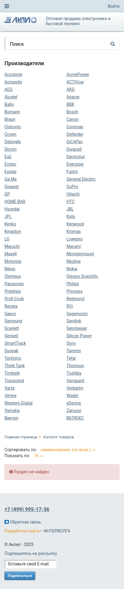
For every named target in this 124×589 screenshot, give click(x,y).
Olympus (12, 276)
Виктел (11, 418)
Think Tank (14, 365)
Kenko (10, 224)
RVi (70, 306)
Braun (9, 119)
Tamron (74, 350)
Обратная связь (22, 522)
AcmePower (78, 74)
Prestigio (12, 291)
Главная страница (20, 437)
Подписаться (20, 575)
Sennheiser (77, 328)
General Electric (81, 179)
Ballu (9, 104)
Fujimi (72, 171)
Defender (75, 134)
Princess (75, 291)
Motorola (12, 261)
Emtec (10, 164)
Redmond (76, 298)
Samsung (13, 320)
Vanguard (76, 380)
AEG (8, 89)
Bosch (72, 111)
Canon (73, 119)
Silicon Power (79, 335)
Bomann (12, 111)
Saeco (10, 313)
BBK (70, 104)
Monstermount (80, 253)
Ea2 (7, 156)
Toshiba (74, 373)
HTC (71, 201)
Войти (114, 6)
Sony (71, 343)
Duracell (74, 149)
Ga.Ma (10, 179)
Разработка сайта (21, 531)
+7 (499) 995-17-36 (26, 509)
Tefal (71, 358)
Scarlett (11, 328)
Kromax (74, 231)
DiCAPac (75, 141)
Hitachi (73, 194)
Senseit (11, 335)
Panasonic (14, 283)
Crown (10, 134)
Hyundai (12, 209)
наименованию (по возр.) (68, 449)
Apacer (73, 96)
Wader (73, 395)
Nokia (72, 268)
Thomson (75, 365)
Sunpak (11, 350)
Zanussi (74, 410)
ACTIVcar (75, 82)
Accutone (13, 74)
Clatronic (12, 126)
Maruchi (12, 246)
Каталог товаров (58, 437)
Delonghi (12, 141)
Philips (73, 283)
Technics (12, 358)
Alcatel (10, 96)
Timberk (12, 373)
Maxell (10, 253)
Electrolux (76, 156)
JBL (70, 209)
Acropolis (13, 82)
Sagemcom (77, 313)
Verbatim (75, 388)
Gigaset (11, 186)
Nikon (9, 268)
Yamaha (12, 410)
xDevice (74, 403)
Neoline (74, 261)
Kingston (12, 231)
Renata (11, 306)
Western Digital (18, 403)
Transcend (14, 380)
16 (38, 455)
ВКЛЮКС (75, 418)
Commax (75, 126)
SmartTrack (15, 343)
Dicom (10, 149)
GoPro (72, 186)
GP (7, 194)
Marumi (74, 246)
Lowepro (75, 238)
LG (7, 238)
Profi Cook (14, 298)
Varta (9, 388)
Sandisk (74, 320)
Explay (10, 171)
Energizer (75, 164)
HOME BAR (14, 201)
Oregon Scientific (82, 276)
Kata (71, 216)
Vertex (10, 395)
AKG (71, 89)
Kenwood (75, 224)
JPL (8, 216)
